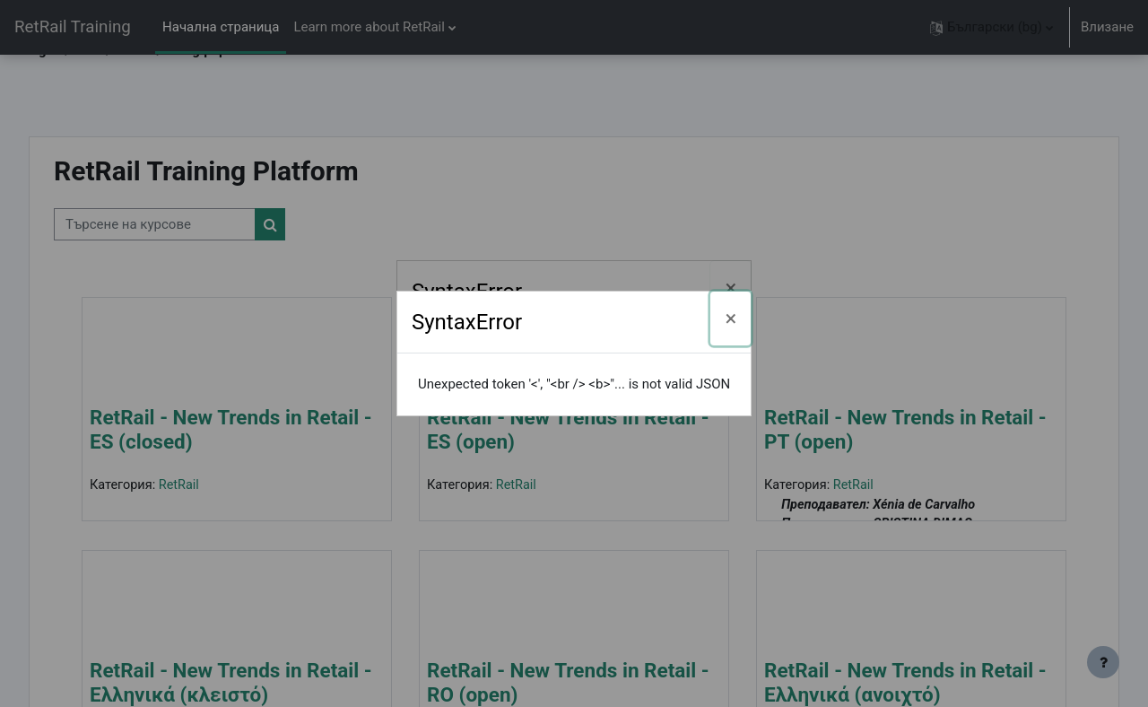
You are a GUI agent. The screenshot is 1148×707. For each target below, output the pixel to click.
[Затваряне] (730, 288)
